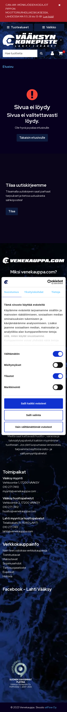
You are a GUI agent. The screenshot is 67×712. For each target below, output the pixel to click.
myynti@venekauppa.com (19, 491)
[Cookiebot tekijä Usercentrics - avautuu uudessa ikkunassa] (48, 282)
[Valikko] (49, 27)
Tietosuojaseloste (14, 568)
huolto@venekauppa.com (19, 511)
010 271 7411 (10, 527)
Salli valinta (33, 415)
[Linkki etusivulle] (30, 40)
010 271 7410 (11, 487)
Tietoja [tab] (55, 291)
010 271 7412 (11, 507)
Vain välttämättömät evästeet (33, 426)
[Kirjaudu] (53, 53)
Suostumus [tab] (11, 291)
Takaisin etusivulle (32, 138)
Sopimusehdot (12, 563)
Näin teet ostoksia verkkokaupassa (25, 550)
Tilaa (11, 211)
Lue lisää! (48, 16)
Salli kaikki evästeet (33, 403)
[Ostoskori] (60, 53)
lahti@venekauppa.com (18, 531)
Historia (7, 576)
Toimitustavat (11, 555)
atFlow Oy (50, 707)
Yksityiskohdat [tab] (33, 291)
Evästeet (8, 572)
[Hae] (20, 53)
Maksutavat (10, 559)
